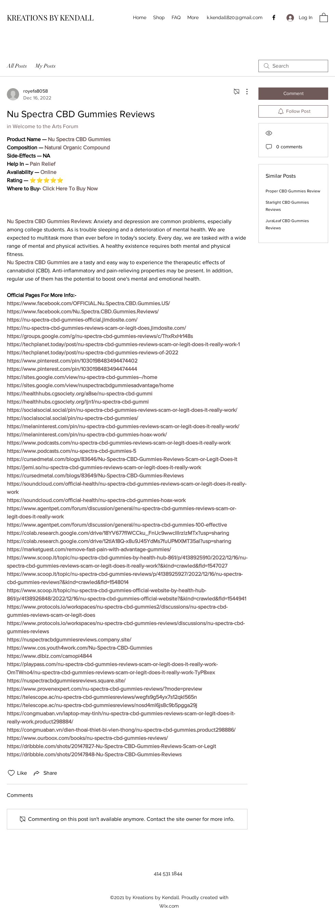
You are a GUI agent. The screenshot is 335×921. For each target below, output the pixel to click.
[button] (324, 17)
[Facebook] (273, 17)
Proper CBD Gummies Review (293, 191)
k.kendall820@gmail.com (235, 17)
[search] (293, 66)
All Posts (17, 66)
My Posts (45, 66)
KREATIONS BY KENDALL (50, 17)
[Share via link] (44, 773)
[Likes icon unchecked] (11, 773)
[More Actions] (243, 91)
